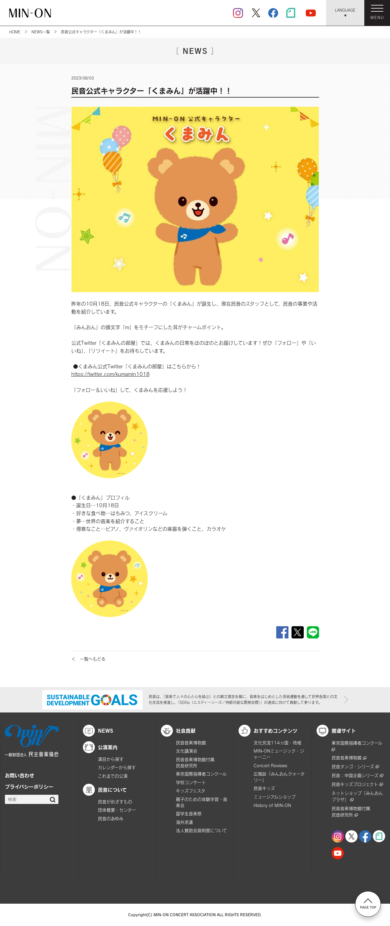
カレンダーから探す (117, 767)
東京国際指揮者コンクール (201, 773)
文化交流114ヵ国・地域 (277, 742)
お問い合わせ (19, 775)
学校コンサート (191, 782)
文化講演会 (186, 750)
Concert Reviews (270, 765)
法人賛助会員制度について (201, 830)
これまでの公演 (113, 776)
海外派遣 (184, 822)
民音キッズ (264, 788)
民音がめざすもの (115, 801)
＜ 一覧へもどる (88, 658)
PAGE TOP (368, 903)
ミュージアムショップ (274, 796)
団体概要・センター (117, 810)
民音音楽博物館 (191, 742)
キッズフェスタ (190, 790)
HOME (14, 32)
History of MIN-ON (272, 805)
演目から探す (111, 759)
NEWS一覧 (41, 32)
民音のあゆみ (110, 818)
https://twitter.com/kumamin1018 (110, 374)
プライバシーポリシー (29, 786)
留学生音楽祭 (189, 813)
